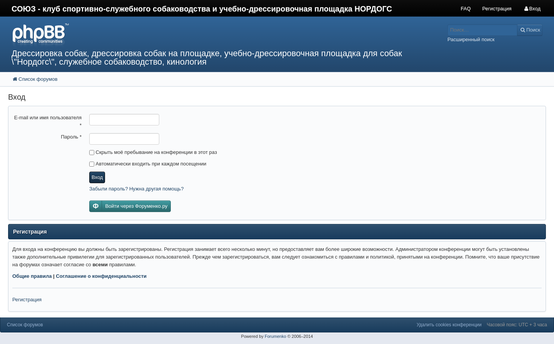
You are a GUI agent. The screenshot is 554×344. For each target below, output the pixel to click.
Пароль (71, 137)
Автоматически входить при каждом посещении (147, 164)
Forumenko (275, 336)
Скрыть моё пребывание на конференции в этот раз (153, 152)
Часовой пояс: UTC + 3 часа (517, 324)
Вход (97, 177)
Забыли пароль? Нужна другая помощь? (136, 189)
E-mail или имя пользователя (48, 121)
